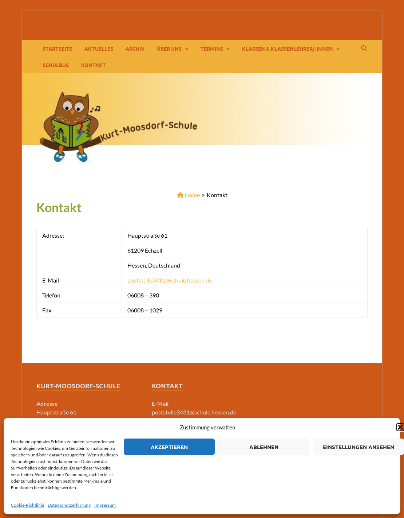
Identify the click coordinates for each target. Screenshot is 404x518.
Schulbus (56, 65)
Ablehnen (263, 447)
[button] (400, 427)
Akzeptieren (169, 447)
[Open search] (364, 48)
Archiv (135, 48)
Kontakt (93, 65)
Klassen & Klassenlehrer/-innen (287, 48)
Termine (212, 48)
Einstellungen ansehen (358, 447)
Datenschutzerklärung (69, 505)
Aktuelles (98, 48)
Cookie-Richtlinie (27, 505)
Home (188, 194)
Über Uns (169, 48)
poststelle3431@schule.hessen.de (169, 280)
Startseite (57, 48)
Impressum (105, 505)
